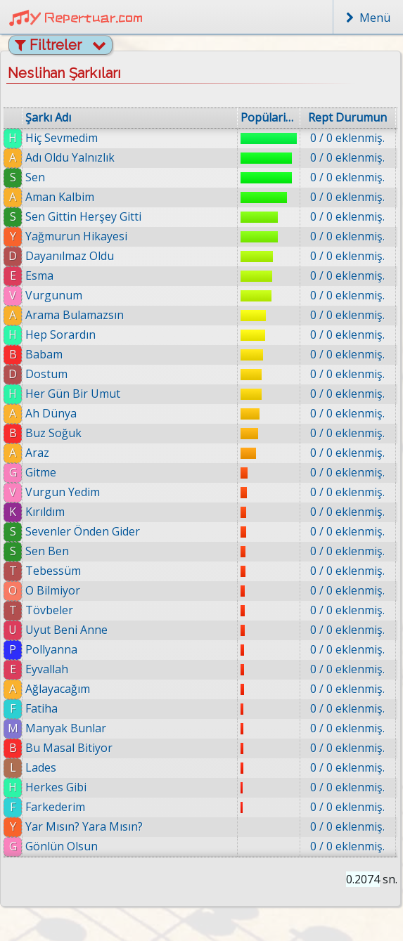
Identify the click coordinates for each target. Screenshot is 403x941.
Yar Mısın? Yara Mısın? (84, 826)
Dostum (46, 374)
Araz (37, 452)
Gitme (40, 472)
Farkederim (55, 807)
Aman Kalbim (59, 197)
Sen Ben (47, 551)
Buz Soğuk (53, 433)
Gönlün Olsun (61, 846)
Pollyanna (51, 649)
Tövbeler (49, 610)
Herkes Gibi (56, 787)
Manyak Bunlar (65, 728)
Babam (44, 354)
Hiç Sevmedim (61, 137)
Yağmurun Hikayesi (76, 236)
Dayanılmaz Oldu (69, 256)
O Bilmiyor (52, 590)
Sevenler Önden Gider (82, 531)
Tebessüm (53, 570)
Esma (39, 275)
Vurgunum (53, 295)
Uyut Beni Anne (66, 629)
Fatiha (41, 708)
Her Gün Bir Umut (72, 393)
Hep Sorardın (60, 334)
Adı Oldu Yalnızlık (70, 157)
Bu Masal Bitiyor (69, 747)
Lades (40, 767)
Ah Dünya (51, 413)
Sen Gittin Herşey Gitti (83, 216)
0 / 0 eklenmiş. (347, 137)
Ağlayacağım (57, 688)
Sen (35, 177)
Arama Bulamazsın (74, 315)
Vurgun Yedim (62, 492)
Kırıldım (45, 511)
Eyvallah (46, 669)
